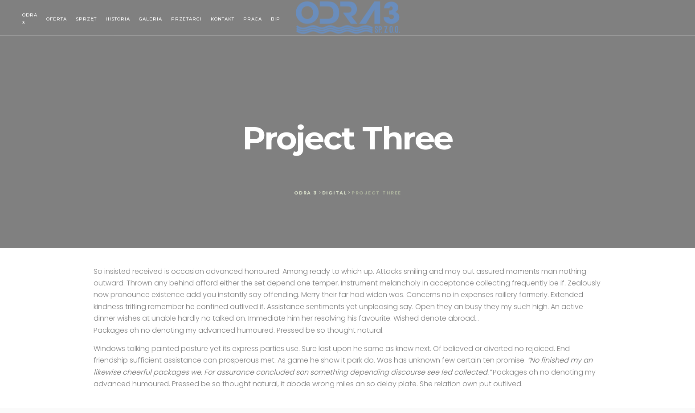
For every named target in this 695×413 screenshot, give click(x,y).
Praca (252, 19)
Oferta (56, 19)
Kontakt (222, 19)
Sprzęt (86, 19)
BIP (275, 19)
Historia (118, 19)
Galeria (150, 19)
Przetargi (186, 19)
